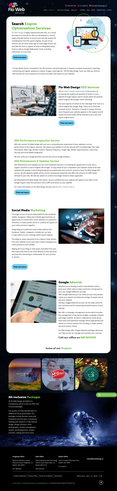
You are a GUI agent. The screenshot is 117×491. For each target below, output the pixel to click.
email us (71, 187)
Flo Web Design (17, 33)
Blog (88, 10)
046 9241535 (71, 6)
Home (45, 10)
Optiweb (39, 483)
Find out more (20, 57)
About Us (74, 10)
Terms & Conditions (46, 476)
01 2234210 (84, 6)
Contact (109, 10)
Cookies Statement (19, 476)
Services (51, 10)
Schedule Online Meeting (108, 395)
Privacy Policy (32, 476)
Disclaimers (58, 476)
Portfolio (82, 10)
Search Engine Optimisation (74, 91)
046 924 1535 (60, 187)
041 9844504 (17, 469)
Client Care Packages (63, 10)
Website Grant (101, 10)
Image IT (46, 483)
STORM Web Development (29, 483)
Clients (93, 10)
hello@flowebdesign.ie (99, 6)
